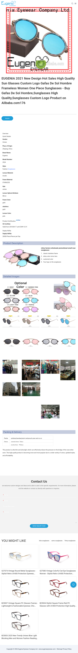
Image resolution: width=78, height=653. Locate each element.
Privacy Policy (67, 649)
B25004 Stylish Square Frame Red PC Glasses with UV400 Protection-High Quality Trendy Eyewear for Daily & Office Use (57, 604)
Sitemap (59, 649)
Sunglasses (11, 169)
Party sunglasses (70, 540)
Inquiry (7, 118)
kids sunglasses (44, 540)
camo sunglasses (56, 540)
